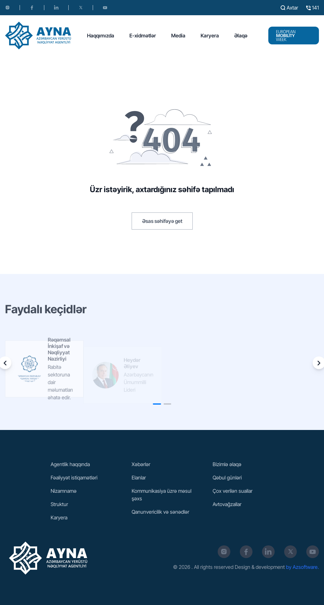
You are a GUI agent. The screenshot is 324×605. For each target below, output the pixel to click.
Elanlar (139, 477)
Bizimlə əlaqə (227, 464)
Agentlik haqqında (70, 464)
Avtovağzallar (227, 504)
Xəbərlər (141, 464)
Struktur (59, 504)
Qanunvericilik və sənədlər (160, 512)
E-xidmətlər (142, 35)
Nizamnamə (64, 491)
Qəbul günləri (227, 477)
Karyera (210, 35)
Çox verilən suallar (232, 491)
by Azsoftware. (302, 567)
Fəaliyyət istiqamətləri (74, 477)
